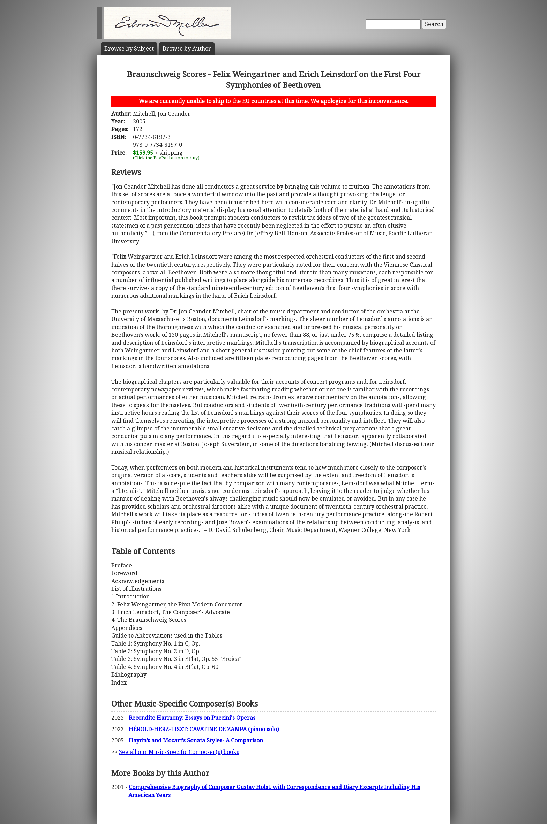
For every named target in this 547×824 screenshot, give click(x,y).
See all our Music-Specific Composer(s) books (179, 752)
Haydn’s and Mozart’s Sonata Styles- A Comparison (196, 740)
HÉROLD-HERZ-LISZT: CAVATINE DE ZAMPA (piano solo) (204, 729)
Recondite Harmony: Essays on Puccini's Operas (192, 718)
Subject (129, 48)
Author (187, 48)
